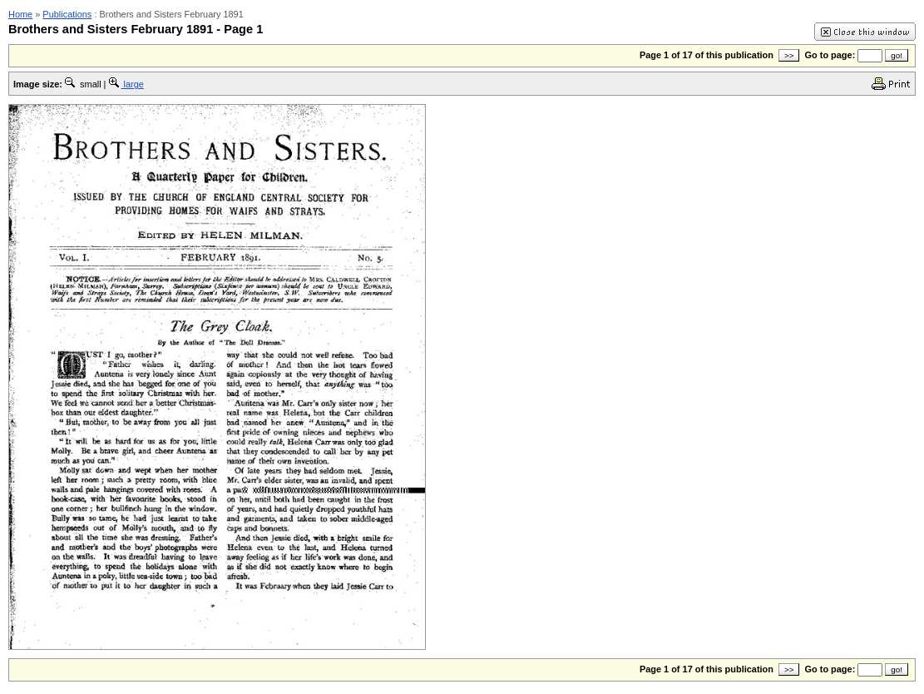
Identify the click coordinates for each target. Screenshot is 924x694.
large (126, 84)
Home (20, 14)
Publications (66, 14)
